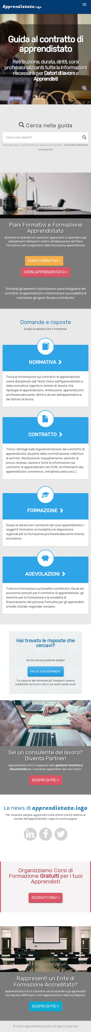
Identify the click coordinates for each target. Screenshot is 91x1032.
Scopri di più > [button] (45, 780)
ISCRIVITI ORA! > (45, 897)
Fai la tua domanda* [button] (46, 671)
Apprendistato (22, 7)
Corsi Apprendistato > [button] (45, 272)
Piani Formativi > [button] (44, 261)
